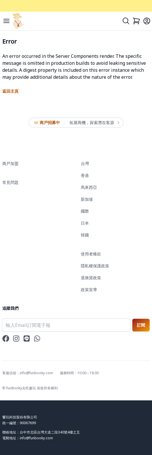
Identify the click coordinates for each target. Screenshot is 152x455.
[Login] (147, 21)
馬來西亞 (89, 187)
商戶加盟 (10, 163)
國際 (85, 211)
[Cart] (136, 21)
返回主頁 (10, 91)
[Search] (126, 21)
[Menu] (6, 21)
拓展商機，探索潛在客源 (94, 122)
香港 (85, 175)
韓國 (85, 235)
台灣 (85, 163)
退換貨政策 (91, 277)
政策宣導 (89, 289)
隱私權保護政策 (95, 265)
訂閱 (141, 325)
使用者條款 (91, 254)
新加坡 (87, 199)
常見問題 (10, 182)
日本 (85, 223)
